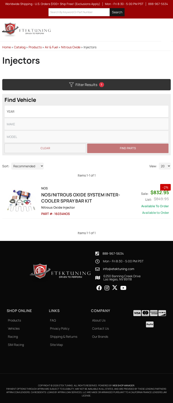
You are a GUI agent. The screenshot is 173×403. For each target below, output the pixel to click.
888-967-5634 (113, 253)
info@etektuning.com (118, 268)
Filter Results (86, 84)
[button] (86, 12)
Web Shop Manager (123, 385)
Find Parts (128, 148)
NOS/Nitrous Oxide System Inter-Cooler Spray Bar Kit (80, 198)
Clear (45, 148)
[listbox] (86, 111)
